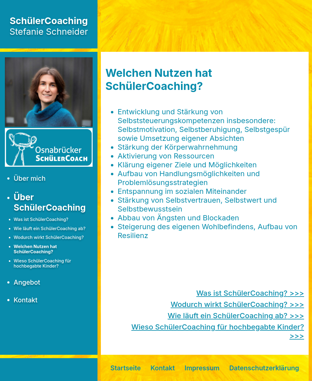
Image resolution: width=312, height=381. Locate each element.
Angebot (27, 282)
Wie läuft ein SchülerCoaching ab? (50, 228)
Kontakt (25, 300)
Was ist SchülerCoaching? (41, 219)
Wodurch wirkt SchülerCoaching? (49, 237)
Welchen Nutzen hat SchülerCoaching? (35, 249)
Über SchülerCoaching (50, 202)
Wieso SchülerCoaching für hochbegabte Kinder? (42, 263)
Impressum (202, 368)
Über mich (30, 178)
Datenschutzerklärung (264, 368)
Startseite (125, 368)
